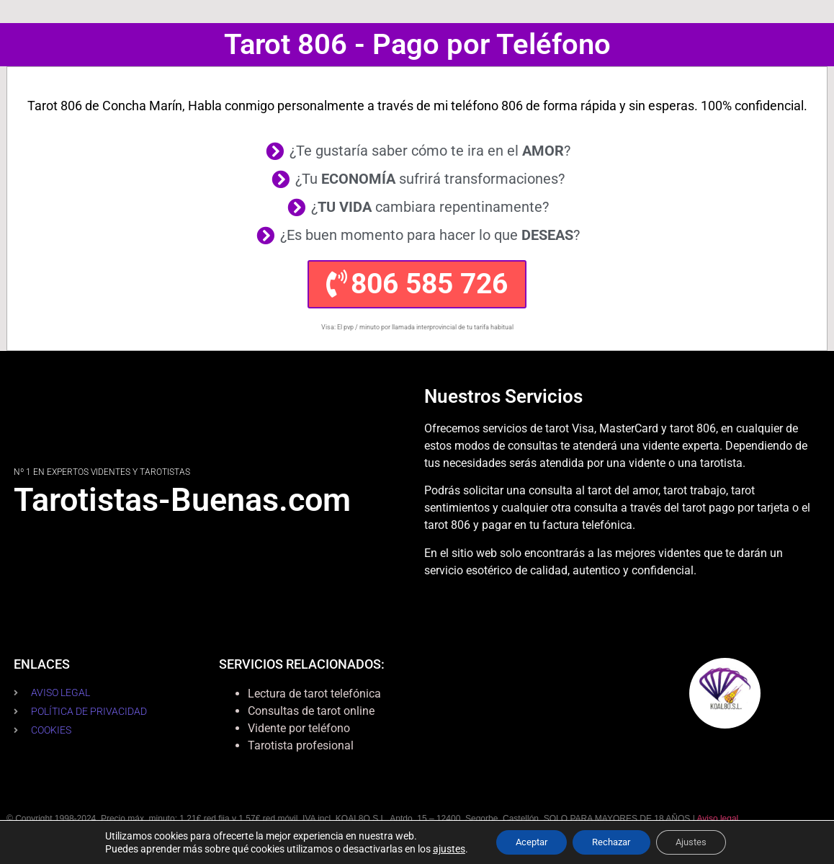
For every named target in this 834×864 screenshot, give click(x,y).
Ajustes (698, 841)
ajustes (438, 848)
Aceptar (524, 841)
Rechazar (612, 841)
